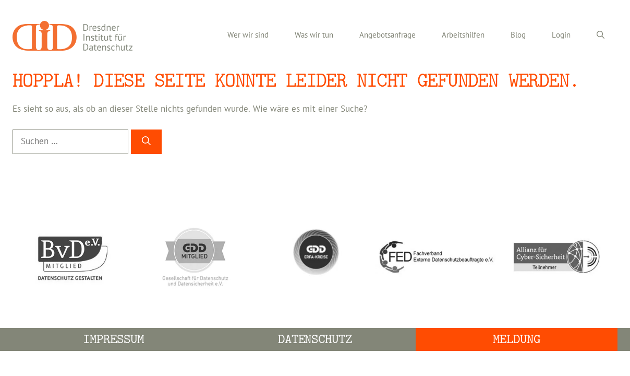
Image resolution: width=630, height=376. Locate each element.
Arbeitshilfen (463, 35)
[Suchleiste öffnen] (600, 35)
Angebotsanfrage (387, 35)
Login (561, 35)
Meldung (516, 339)
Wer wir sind (248, 35)
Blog (518, 35)
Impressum (113, 339)
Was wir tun (314, 35)
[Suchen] (146, 142)
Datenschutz (315, 339)
